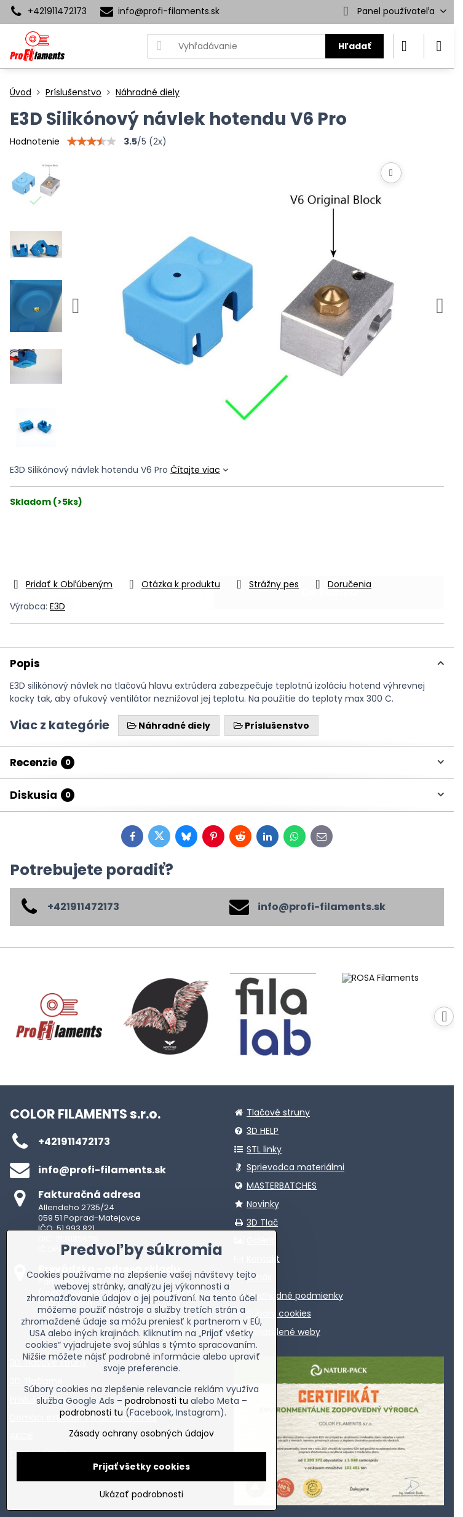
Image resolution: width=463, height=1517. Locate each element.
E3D (57, 606)
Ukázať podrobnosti (141, 1494)
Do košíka (329, 542)
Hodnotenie (35, 141)
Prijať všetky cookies (141, 1466)
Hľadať (354, 46)
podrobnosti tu (156, 1401)
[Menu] (439, 46)
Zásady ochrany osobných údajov (141, 1433)
